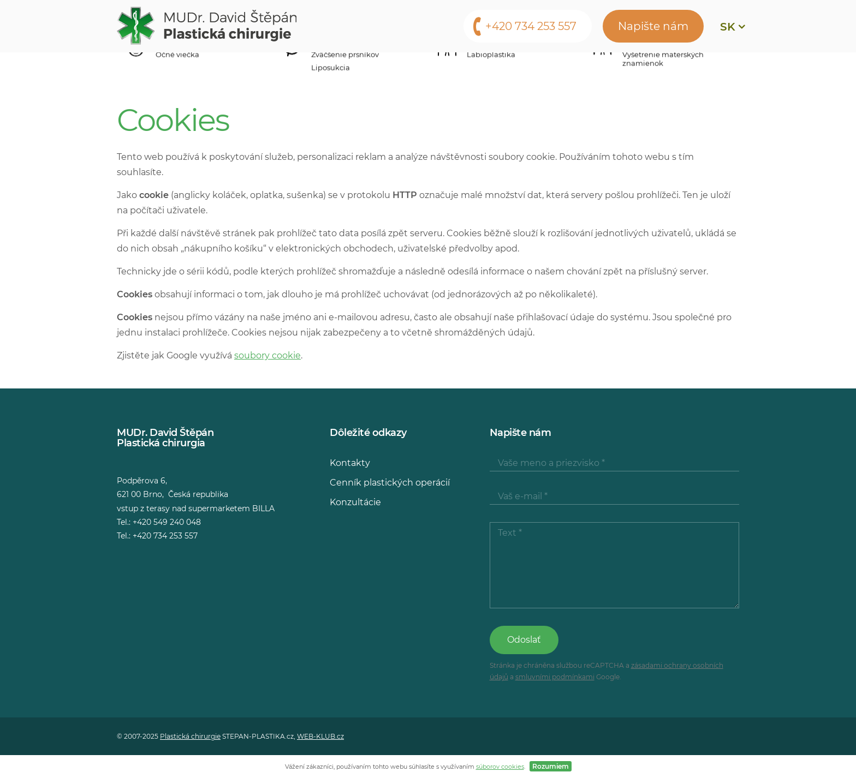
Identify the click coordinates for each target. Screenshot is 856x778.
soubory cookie (267, 355)
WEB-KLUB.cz (320, 736)
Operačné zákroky (194, 68)
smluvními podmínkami (555, 677)
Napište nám (653, 26)
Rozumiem (550, 766)
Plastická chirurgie (190, 736)
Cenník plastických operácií (390, 482)
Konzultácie (400, 68)
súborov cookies (500, 766)
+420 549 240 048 (167, 522)
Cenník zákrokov (305, 68)
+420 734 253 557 (530, 26)
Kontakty (554, 68)
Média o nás (481, 68)
